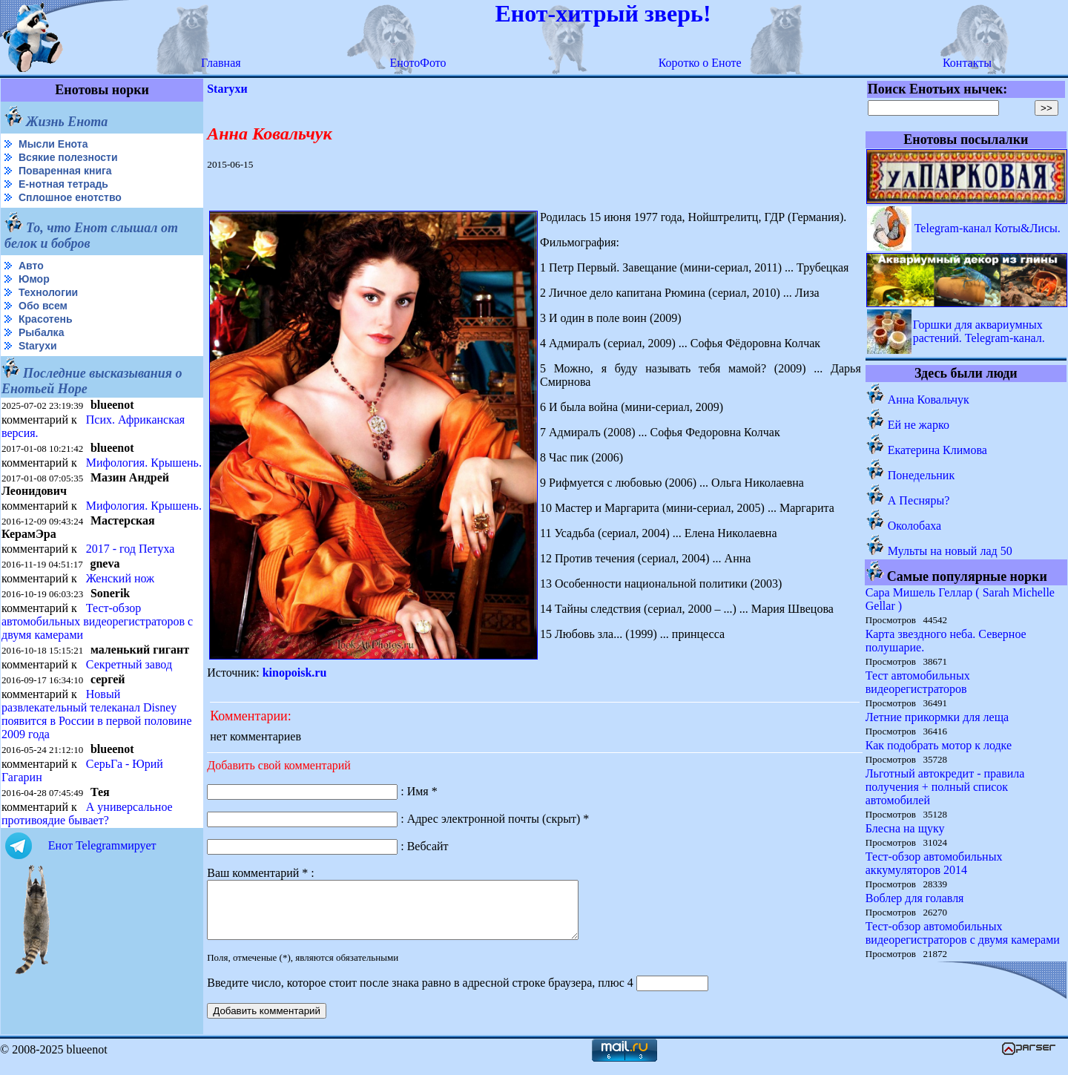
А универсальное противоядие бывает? (87, 813)
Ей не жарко (918, 424)
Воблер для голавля (915, 898)
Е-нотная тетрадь (63, 184)
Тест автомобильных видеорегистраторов (918, 682)
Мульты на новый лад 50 (950, 551)
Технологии (48, 292)
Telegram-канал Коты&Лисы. (987, 228)
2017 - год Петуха (130, 548)
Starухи (38, 346)
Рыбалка (41, 332)
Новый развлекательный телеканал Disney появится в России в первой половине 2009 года (96, 714)
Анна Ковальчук (928, 399)
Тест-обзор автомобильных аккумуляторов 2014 (934, 863)
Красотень (46, 319)
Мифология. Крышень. (144, 462)
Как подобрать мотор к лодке (939, 745)
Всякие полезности (68, 157)
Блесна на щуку (905, 828)
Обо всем (43, 306)
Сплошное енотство (70, 197)
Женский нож (120, 578)
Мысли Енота (53, 144)
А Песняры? (918, 500)
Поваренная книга (65, 171)
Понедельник (921, 475)
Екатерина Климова (937, 450)
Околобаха (914, 525)
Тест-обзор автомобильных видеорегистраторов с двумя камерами (97, 621)
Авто (31, 266)
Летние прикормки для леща (937, 717)
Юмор (34, 279)
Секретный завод (129, 664)
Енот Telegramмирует (102, 845)
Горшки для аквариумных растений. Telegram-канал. (979, 331)
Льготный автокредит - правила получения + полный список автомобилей (945, 786)
